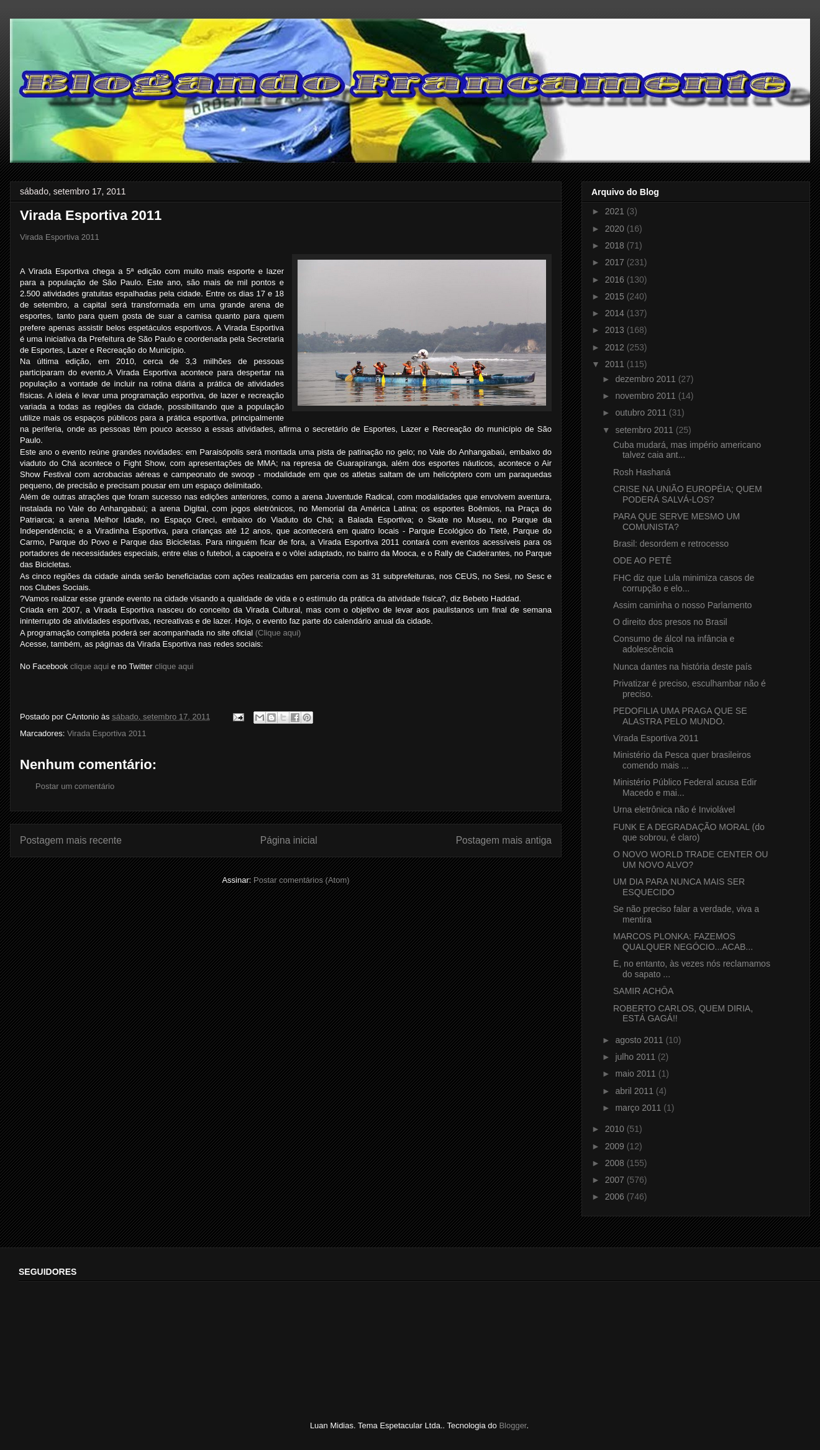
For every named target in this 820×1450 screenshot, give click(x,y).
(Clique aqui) (278, 632)
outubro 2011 (641, 412)
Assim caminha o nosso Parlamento (682, 605)
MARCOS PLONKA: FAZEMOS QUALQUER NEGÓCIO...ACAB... (683, 941)
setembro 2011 (645, 430)
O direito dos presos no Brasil (670, 622)
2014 (616, 313)
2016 (616, 280)
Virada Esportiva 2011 (59, 237)
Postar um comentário (74, 786)
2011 (616, 364)
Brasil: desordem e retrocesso (671, 544)
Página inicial (288, 840)
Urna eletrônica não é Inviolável (674, 809)
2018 (616, 245)
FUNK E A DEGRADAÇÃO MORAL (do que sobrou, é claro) (689, 832)
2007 (616, 1180)
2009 (616, 1146)
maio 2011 (636, 1073)
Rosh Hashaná (642, 472)
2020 (616, 229)
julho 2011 (636, 1057)
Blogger (512, 1425)
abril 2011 (635, 1091)
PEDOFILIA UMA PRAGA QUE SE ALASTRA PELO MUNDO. (680, 716)
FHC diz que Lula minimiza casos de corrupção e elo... (683, 583)
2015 (616, 296)
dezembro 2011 (646, 379)
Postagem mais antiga (504, 840)
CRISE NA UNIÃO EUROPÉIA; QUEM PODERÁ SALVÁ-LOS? (687, 494)
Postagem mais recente (71, 840)
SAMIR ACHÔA (643, 991)
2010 (616, 1129)
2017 (616, 262)
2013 (616, 330)
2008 (616, 1163)
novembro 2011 (646, 396)
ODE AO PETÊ (642, 560)
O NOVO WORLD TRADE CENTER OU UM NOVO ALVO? (690, 859)
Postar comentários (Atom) (301, 880)
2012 (616, 347)
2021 (616, 211)
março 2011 (639, 1108)
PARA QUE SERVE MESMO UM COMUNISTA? (676, 521)
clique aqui (89, 666)
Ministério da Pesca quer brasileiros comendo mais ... (682, 760)
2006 (616, 1196)
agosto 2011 (640, 1040)
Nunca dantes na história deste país (682, 667)
